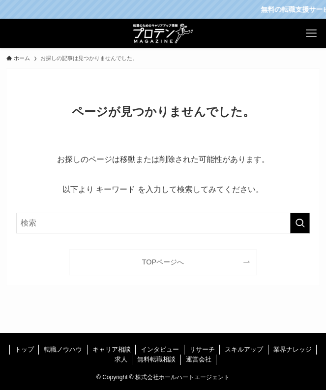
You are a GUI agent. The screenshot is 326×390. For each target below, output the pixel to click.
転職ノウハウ (63, 349)
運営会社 (198, 359)
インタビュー (160, 349)
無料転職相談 (156, 359)
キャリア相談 (111, 349)
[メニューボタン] (311, 33)
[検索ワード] (163, 223)
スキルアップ (244, 349)
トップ (24, 349)
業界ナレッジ (292, 349)
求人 (121, 359)
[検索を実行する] (300, 223)
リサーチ (202, 349)
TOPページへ (163, 262)
